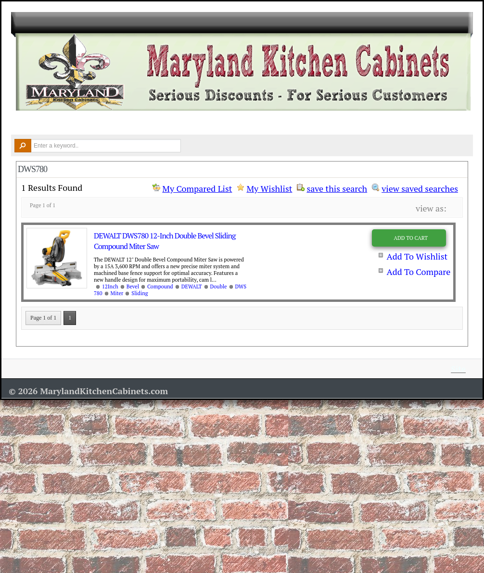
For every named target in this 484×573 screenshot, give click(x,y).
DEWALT (191, 286)
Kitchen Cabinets (80, 123)
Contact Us (406, 123)
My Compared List (197, 188)
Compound (160, 286)
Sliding (139, 293)
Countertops (149, 123)
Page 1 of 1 (43, 317)
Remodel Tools (278, 123)
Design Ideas (212, 123)
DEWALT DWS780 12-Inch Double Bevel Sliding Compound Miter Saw (164, 240)
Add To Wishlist (416, 256)
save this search (336, 187)
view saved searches (420, 187)
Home (25, 123)
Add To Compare (418, 271)
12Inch (110, 286)
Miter (117, 293)
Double (218, 286)
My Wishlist (269, 188)
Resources (343, 123)
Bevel (133, 286)
